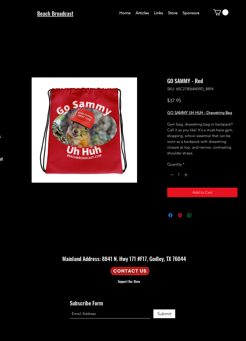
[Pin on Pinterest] (180, 215)
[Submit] (164, 313)
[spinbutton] (179, 174)
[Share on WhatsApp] (190, 215)
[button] (220, 12)
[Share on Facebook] (170, 215)
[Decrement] (171, 174)
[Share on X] (199, 215)
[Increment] (186, 174)
